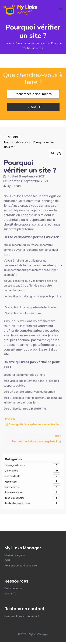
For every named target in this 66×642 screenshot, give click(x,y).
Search (33, 107)
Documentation (13, 588)
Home (7, 43)
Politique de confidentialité (20, 565)
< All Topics (12, 136)
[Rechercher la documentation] (33, 94)
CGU (7, 560)
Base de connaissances (31, 43)
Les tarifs (10, 593)
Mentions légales (15, 555)
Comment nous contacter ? (21, 616)
